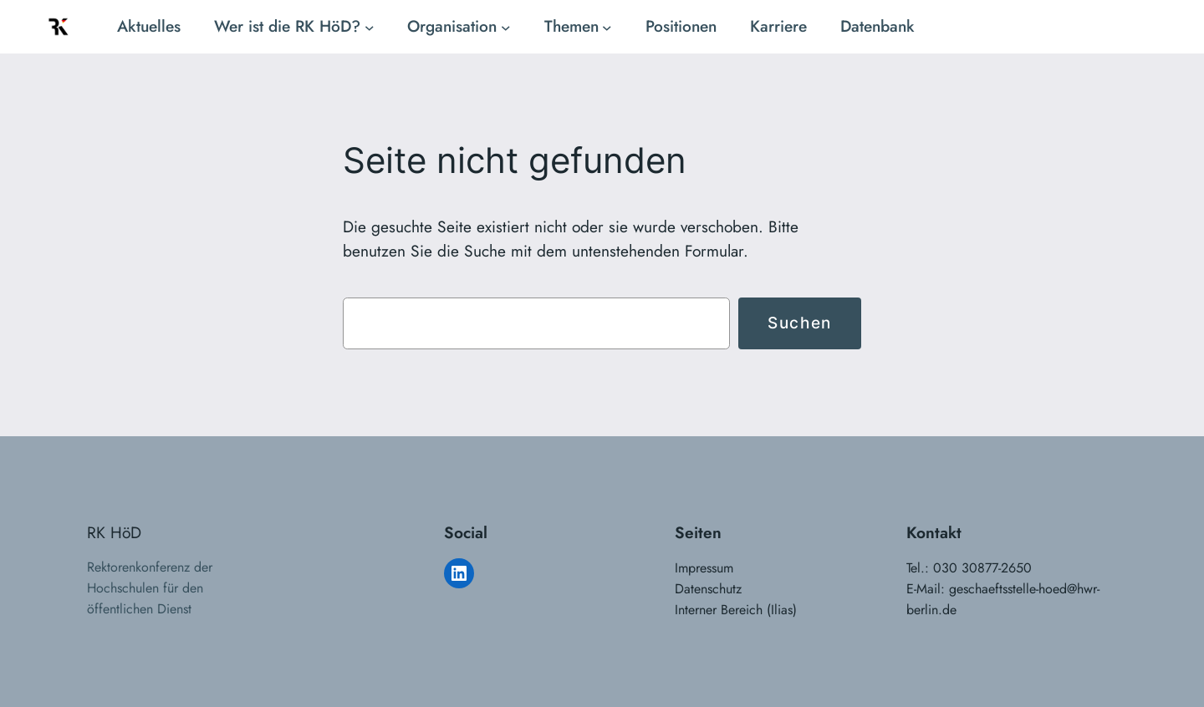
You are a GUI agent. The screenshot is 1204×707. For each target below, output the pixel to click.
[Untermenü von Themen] (607, 27)
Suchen (800, 323)
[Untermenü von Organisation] (506, 27)
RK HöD (114, 532)
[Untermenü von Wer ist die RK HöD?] (370, 27)
